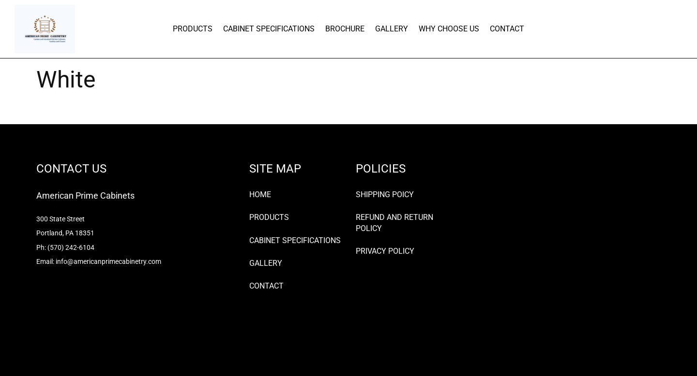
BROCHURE (344, 28)
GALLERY (391, 28)
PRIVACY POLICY (385, 251)
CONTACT (507, 28)
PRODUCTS (192, 28)
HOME (260, 194)
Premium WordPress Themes (95, 351)
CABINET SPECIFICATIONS (269, 28)
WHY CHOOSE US (449, 28)
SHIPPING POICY (385, 194)
